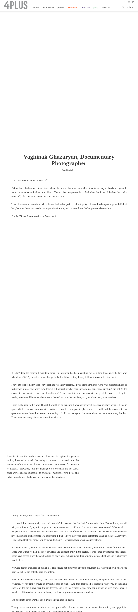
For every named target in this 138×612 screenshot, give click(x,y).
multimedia (48, 7)
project (61, 7)
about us (106, 7)
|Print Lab (85, 7)
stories (36, 7)
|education (72, 7)
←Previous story (18, 552)
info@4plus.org (74, 596)
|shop (95, 7)
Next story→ (76, 555)
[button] (124, 7)
